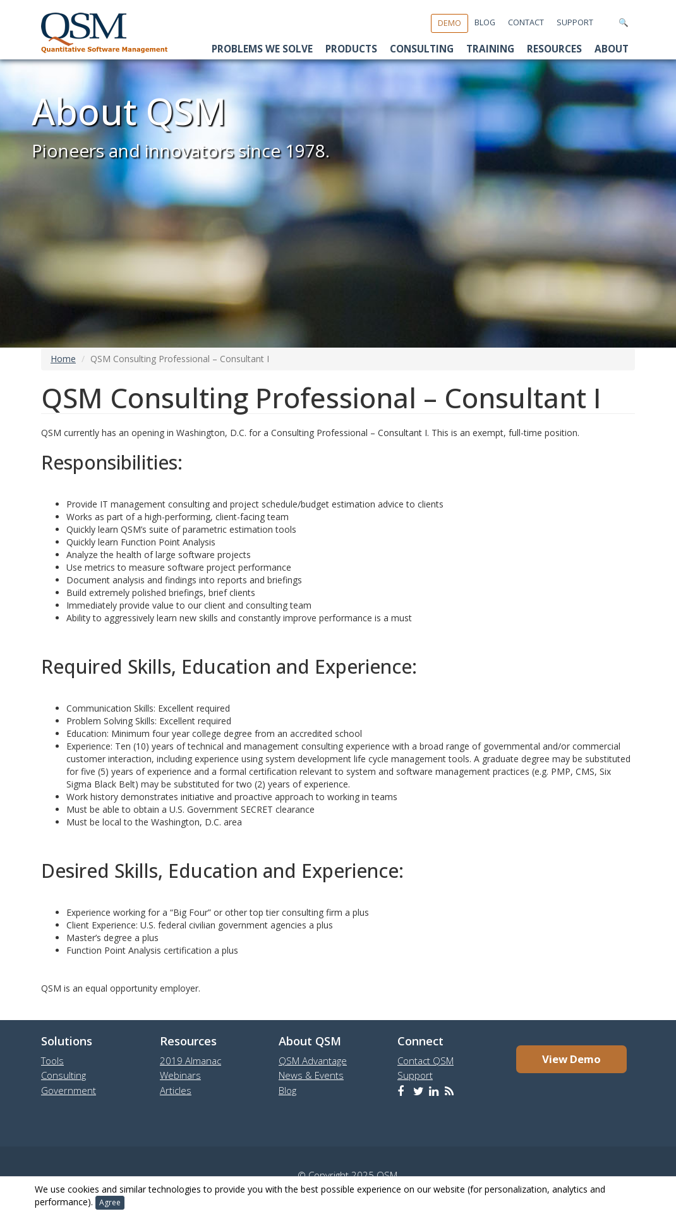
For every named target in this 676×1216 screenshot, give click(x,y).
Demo (449, 23)
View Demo (571, 1059)
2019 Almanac (190, 1060)
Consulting (422, 49)
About (612, 49)
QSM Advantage (313, 1060)
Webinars (180, 1075)
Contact (526, 22)
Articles (175, 1090)
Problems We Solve (262, 49)
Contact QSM (425, 1060)
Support (575, 22)
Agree (110, 1202)
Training (490, 49)
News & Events (311, 1075)
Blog (484, 22)
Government (68, 1090)
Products (351, 49)
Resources (554, 49)
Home (63, 359)
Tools (52, 1060)
